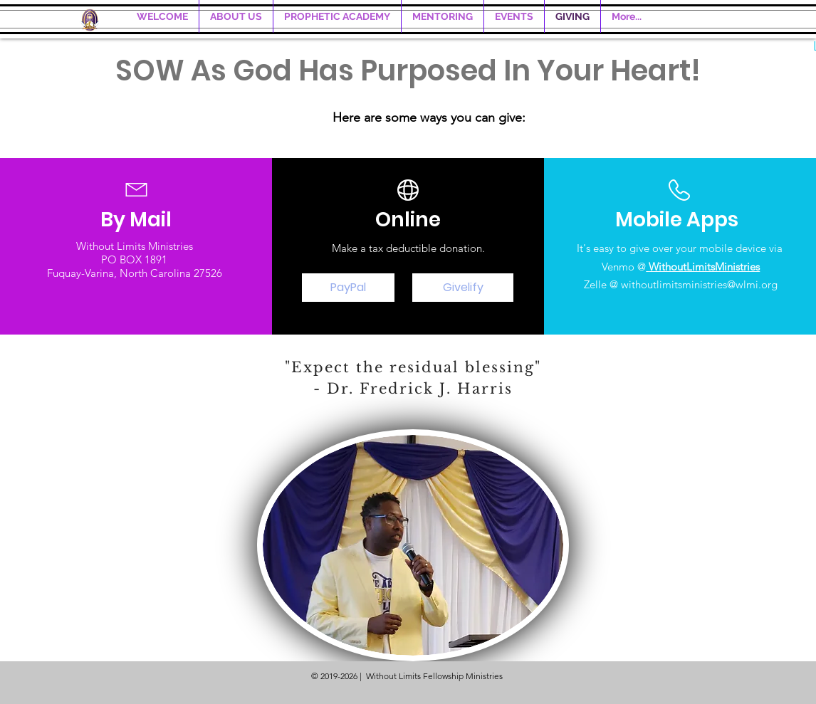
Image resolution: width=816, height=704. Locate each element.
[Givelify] (462, 287)
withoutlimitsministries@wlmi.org (699, 284)
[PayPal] (348, 287)
